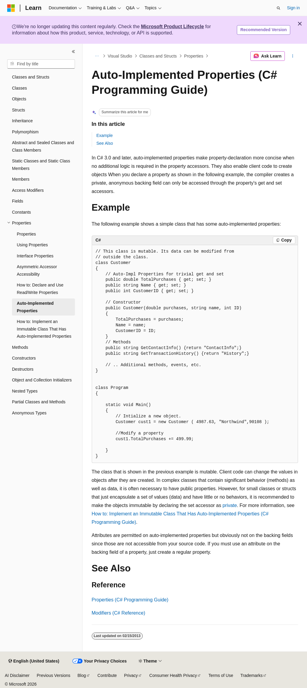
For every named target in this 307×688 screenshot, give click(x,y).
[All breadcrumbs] (97, 56)
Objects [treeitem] (19, 98)
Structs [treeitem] (18, 110)
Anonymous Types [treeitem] (29, 413)
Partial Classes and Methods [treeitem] (38, 401)
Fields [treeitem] (17, 201)
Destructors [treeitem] (23, 369)
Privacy (131, 675)
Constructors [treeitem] (24, 358)
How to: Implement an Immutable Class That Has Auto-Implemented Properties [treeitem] (44, 329)
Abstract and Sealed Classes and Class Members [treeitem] (43, 146)
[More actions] (292, 56)
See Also (105, 143)
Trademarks (251, 675)
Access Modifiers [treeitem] (28, 190)
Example (105, 135)
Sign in (293, 7)
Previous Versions (53, 675)
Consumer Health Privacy (173, 675)
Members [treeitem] (20, 179)
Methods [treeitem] (20, 347)
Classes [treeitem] (19, 88)
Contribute (107, 675)
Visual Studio (120, 56)
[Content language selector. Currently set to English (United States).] (34, 661)
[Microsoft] (11, 8)
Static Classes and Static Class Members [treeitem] (41, 165)
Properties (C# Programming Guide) (130, 599)
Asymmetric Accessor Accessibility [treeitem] (37, 270)
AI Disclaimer (17, 675)
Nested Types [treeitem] (24, 391)
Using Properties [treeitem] (32, 244)
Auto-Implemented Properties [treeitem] (35, 307)
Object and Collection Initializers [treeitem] (42, 380)
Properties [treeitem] (26, 234)
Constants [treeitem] (21, 212)
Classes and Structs (158, 56)
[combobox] (41, 64)
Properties (193, 56)
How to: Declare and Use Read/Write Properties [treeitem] (40, 289)
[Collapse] (73, 51)
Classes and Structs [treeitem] (30, 77)
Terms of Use (220, 675)
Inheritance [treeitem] (22, 120)
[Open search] (279, 8)
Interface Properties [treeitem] (35, 256)
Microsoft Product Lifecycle (172, 26)
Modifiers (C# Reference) (118, 612)
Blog (82, 675)
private (229, 505)
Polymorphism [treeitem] (25, 131)
